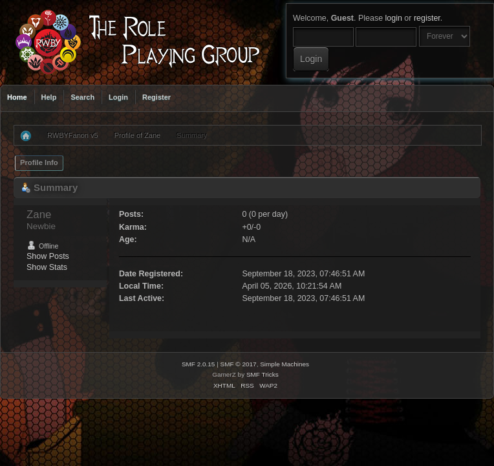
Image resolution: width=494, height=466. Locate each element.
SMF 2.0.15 (198, 364)
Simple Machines (284, 364)
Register (156, 97)
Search (82, 97)
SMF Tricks (262, 374)
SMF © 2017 (238, 364)
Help (49, 97)
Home (17, 97)
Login (118, 97)
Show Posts (48, 256)
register (427, 18)
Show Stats (47, 267)
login (393, 18)
